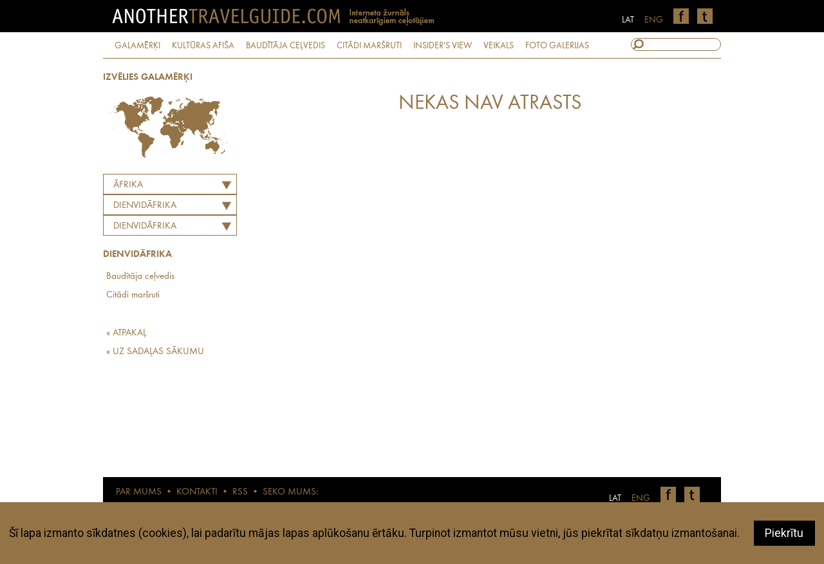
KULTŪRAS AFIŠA (203, 45)
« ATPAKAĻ (126, 333)
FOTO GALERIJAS (557, 45)
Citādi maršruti (133, 295)
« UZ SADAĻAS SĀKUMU (155, 352)
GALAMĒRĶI (137, 45)
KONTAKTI (197, 492)
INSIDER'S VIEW (442, 45)
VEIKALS (498, 45)
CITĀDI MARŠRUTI (369, 45)
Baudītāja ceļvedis (140, 276)
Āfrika (128, 185)
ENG (653, 19)
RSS (240, 492)
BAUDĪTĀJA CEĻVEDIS (285, 45)
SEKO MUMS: (290, 492)
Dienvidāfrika (144, 226)
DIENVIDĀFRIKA (144, 206)
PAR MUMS (139, 492)
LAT (628, 19)
